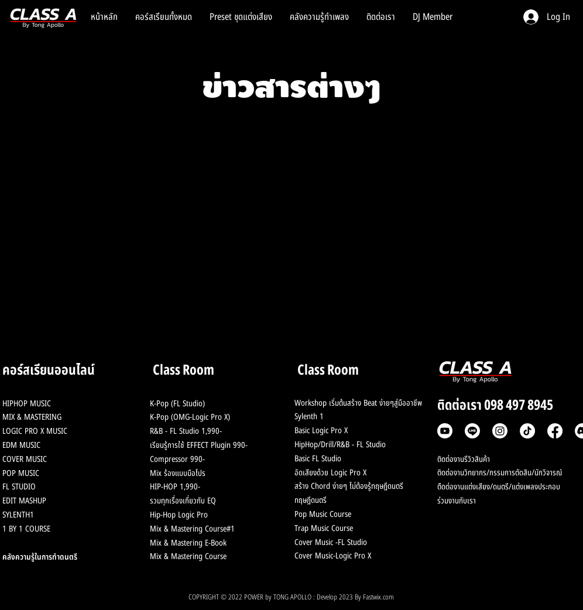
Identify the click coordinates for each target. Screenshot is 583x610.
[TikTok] (527, 430)
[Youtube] (444, 430)
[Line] (472, 430)
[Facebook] (555, 430)
